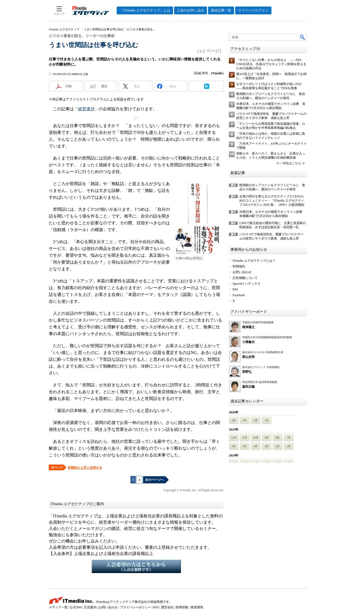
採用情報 (182, 607)
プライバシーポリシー (135, 607)
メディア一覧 (58, 607)
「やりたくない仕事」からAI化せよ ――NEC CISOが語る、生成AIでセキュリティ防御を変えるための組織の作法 (271, 64)
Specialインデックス (246, 283)
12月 (233, 437)
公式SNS (76, 607)
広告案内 (90, 607)
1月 (267, 420)
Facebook (239, 295)
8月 (278, 437)
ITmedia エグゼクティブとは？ (254, 260)
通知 (104, 86)
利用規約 (239, 266)
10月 (255, 437)
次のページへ (154, 480)
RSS (235, 289)
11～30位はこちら (288, 163)
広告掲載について (245, 278)
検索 (303, 37)
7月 (288, 437)
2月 (256, 420)
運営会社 (167, 607)
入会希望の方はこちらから (136, 566)
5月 (245, 446)
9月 (267, 437)
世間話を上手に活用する (85, 468)
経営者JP (86, 109)
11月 (244, 437)
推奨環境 (197, 607)
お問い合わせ (242, 272)
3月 (245, 420)
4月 (234, 420)
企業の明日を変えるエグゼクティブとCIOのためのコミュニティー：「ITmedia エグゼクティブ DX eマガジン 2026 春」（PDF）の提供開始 (271, 201)
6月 (234, 446)
